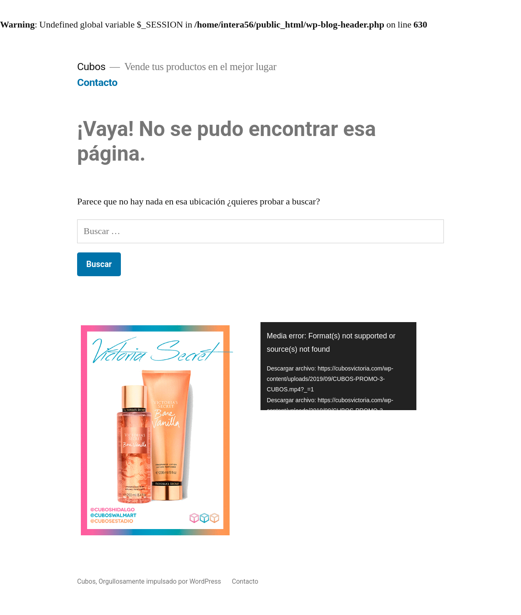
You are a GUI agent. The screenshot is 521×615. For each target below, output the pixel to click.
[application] (338, 366)
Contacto (97, 82)
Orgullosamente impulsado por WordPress (161, 581)
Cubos (91, 66)
